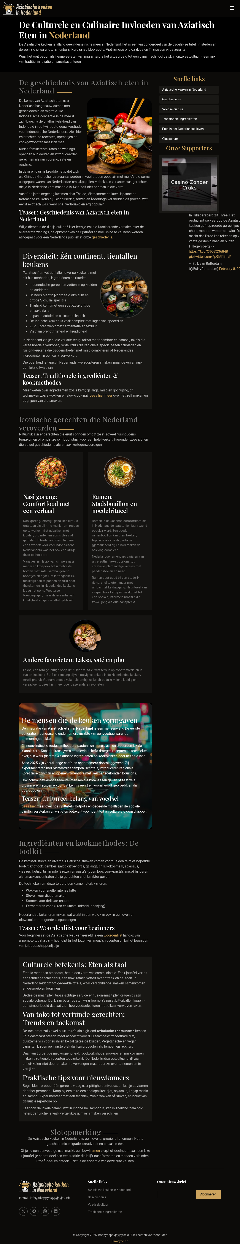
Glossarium (170, 139)
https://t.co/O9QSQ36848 (208, 251)
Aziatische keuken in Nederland (184, 89)
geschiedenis (102, 237)
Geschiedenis (171, 99)
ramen (95, 1151)
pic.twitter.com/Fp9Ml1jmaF (210, 257)
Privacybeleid (120, 1241)
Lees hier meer (100, 395)
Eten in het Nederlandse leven (183, 129)
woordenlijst (113, 935)
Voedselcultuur (172, 109)
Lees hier (29, 806)
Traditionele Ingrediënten (179, 119)
